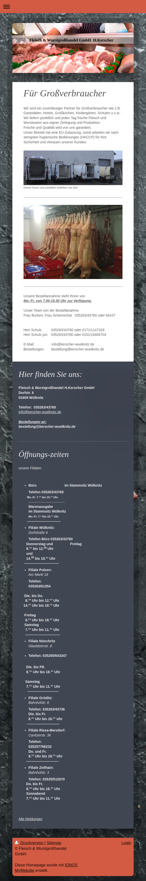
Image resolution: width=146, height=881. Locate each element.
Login (126, 843)
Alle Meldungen (31, 819)
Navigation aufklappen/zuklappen (73, 6)
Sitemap (54, 843)
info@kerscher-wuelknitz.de (40, 412)
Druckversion (30, 843)
